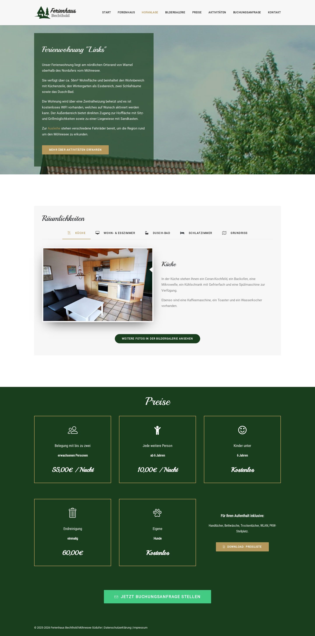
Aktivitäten (217, 12)
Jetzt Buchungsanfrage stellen (157, 596)
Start (106, 12)
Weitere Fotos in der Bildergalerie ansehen (157, 338)
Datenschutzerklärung (117, 627)
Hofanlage (150, 12)
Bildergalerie (175, 12)
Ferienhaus (126, 12)
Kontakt (274, 12)
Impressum (140, 627)
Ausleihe (54, 128)
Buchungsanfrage (247, 12)
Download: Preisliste (242, 546)
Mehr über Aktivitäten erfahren (75, 149)
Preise (197, 12)
